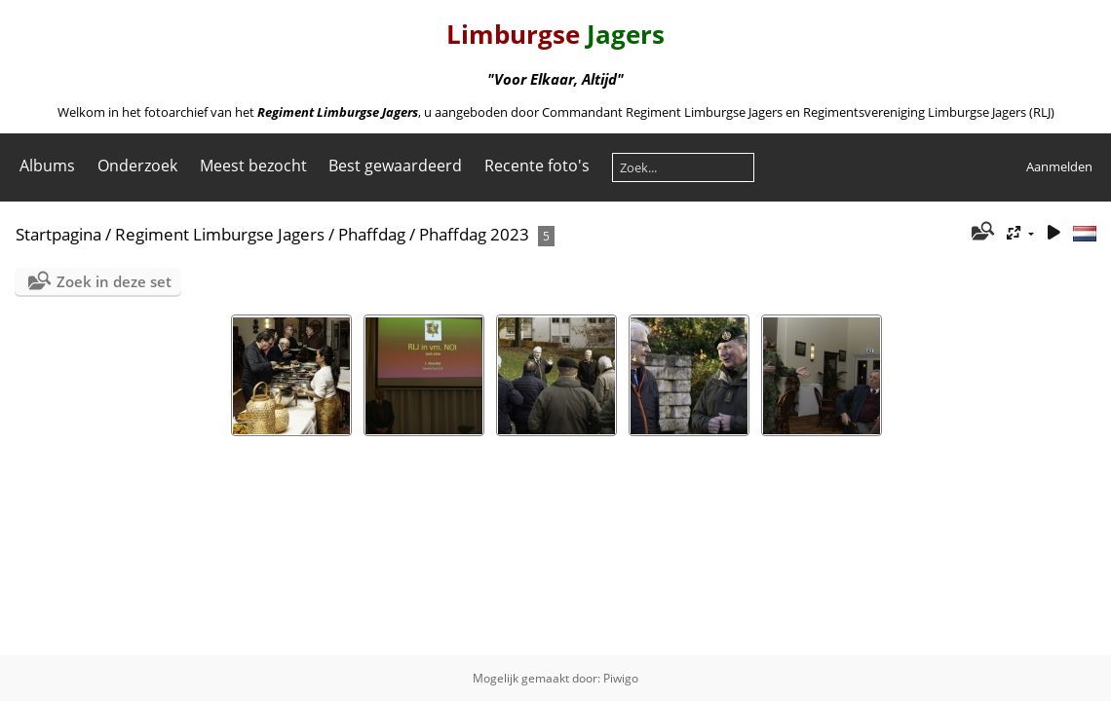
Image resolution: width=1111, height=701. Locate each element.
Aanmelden (1059, 166)
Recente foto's (537, 165)
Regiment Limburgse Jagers (220, 234)
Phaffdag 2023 (474, 234)
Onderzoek (137, 165)
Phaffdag (371, 234)
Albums (47, 165)
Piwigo (620, 678)
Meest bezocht (253, 165)
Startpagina (58, 234)
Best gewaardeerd (395, 165)
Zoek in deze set (114, 281)
